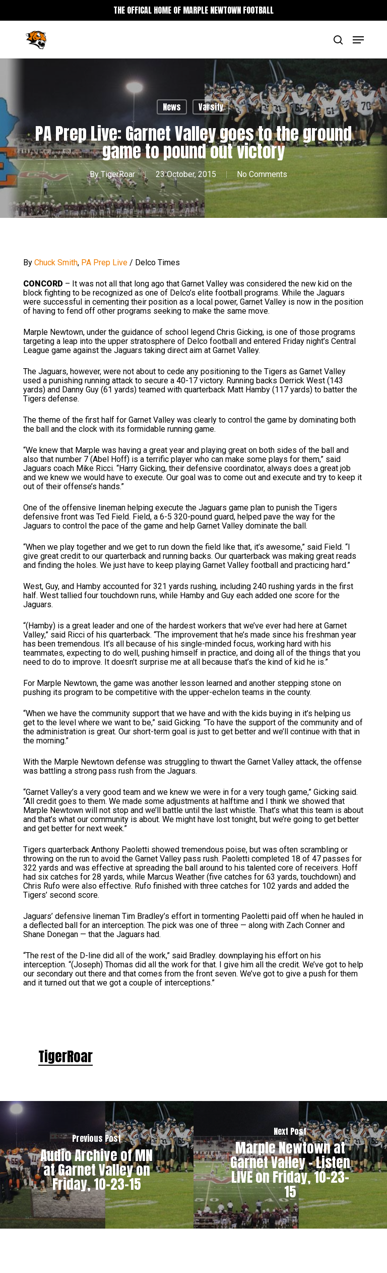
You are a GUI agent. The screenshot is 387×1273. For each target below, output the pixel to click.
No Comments (262, 174)
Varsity (211, 107)
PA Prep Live (104, 262)
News (172, 107)
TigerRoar (118, 174)
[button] (358, 40)
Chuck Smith (56, 262)
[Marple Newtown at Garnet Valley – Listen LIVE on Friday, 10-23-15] (290, 1165)
